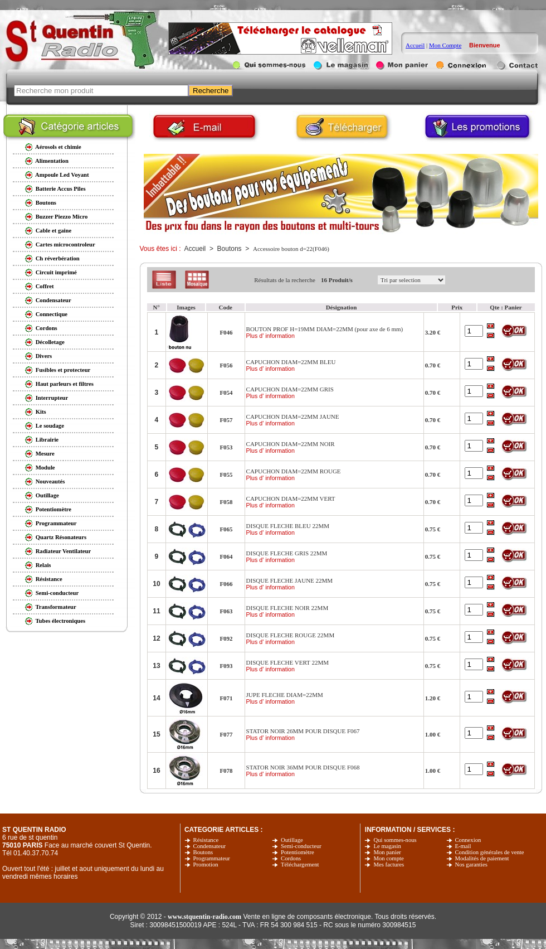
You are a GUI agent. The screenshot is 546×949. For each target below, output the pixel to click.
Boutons (203, 852)
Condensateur (209, 846)
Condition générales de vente (489, 852)
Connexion (468, 840)
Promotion (205, 864)
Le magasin (387, 846)
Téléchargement (300, 864)
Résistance (206, 840)
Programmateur (211, 858)
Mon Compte (445, 45)
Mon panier (387, 852)
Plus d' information (270, 335)
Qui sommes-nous (394, 840)
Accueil (415, 45)
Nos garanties (471, 864)
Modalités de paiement (482, 858)
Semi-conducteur (301, 846)
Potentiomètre (297, 852)
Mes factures (388, 864)
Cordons (291, 858)
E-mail (463, 846)
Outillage (292, 840)
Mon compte (388, 858)
